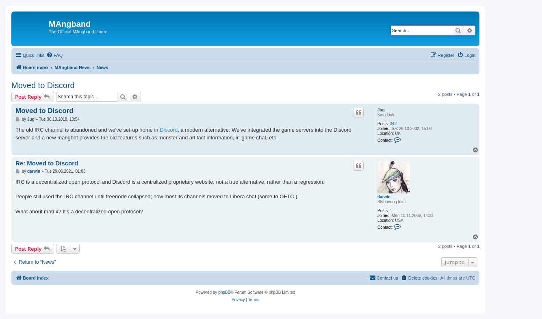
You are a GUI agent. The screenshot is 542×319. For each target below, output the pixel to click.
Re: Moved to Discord (46, 163)
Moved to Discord (43, 85)
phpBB (224, 292)
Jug (381, 110)
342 (393, 124)
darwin (383, 197)
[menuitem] (54, 55)
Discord (169, 130)
